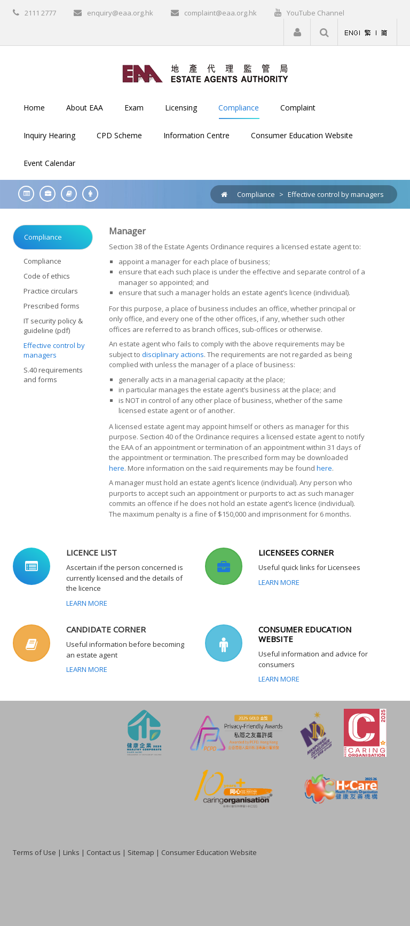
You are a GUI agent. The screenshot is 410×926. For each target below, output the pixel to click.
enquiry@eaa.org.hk (120, 13)
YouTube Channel (315, 13)
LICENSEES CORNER (296, 552)
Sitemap (141, 852)
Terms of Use (34, 852)
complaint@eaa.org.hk (220, 13)
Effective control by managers (336, 194)
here (116, 468)
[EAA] (205, 72)
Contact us (103, 852)
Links (71, 852)
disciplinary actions (173, 354)
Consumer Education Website (209, 852)
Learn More (86, 603)
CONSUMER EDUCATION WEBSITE (304, 634)
